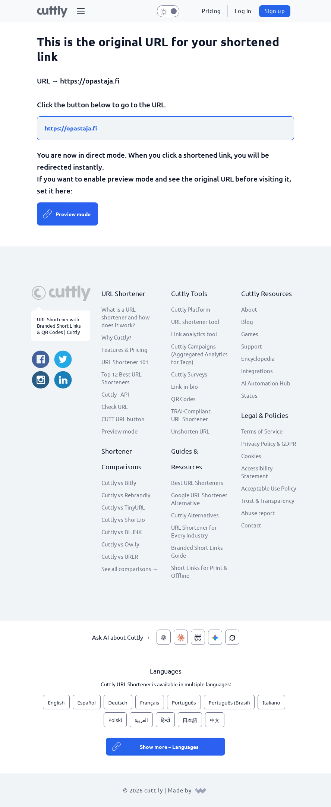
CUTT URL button (123, 418)
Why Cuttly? (116, 337)
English (56, 702)
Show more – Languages (169, 746)
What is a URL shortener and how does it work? (125, 317)
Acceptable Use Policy (268, 488)
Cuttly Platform (190, 309)
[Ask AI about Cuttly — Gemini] (215, 637)
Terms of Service (262, 431)
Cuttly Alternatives (195, 514)
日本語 (190, 720)
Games (249, 333)
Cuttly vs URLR (119, 556)
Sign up (275, 10)
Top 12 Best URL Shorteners (121, 378)
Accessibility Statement (256, 471)
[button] (81, 11)
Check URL (114, 406)
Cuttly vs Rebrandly (125, 494)
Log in (243, 10)
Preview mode (73, 214)
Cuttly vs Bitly (118, 482)
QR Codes (183, 398)
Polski (115, 720)
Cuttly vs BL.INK (121, 531)
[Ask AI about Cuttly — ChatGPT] (164, 637)
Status (249, 395)
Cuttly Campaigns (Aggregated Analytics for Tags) (199, 354)
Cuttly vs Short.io (123, 519)
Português (184, 702)
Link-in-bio (184, 386)
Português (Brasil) (229, 702)
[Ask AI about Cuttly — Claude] (181, 637)
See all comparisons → (129, 568)
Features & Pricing (124, 349)
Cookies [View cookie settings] (251, 455)
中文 (215, 720)
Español (87, 702)
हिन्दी (165, 720)
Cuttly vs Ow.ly (120, 544)
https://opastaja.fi (71, 128)
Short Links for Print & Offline (199, 571)
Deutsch (117, 702)
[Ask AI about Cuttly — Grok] (232, 637)
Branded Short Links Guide (197, 551)
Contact (251, 525)
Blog (247, 321)
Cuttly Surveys (189, 374)
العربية (141, 720)
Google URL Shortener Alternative (199, 498)
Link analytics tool (194, 333)
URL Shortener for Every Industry (194, 531)
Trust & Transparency (267, 500)
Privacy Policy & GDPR (268, 443)
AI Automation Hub (265, 383)
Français (149, 702)
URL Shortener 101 (124, 361)
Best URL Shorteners (197, 482)
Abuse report (258, 512)
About (249, 309)
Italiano (271, 702)
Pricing (211, 10)
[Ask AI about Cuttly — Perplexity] (198, 637)
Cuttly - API (115, 394)
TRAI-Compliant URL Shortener (191, 414)
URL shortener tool (195, 321)
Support (251, 346)
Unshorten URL (190, 431)
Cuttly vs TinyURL (123, 507)
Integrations (257, 370)
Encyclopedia (258, 358)
